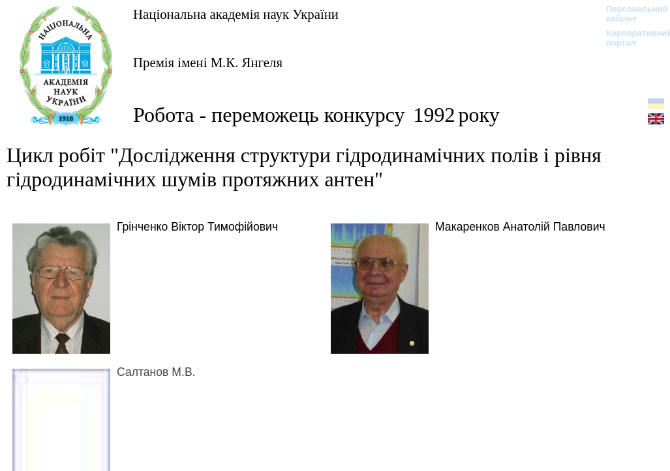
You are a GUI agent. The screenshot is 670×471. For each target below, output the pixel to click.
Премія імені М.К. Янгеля (207, 62)
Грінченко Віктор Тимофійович (197, 226)
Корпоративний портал (630, 38)
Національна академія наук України (236, 14)
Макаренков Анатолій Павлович (520, 226)
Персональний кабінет (630, 13)
